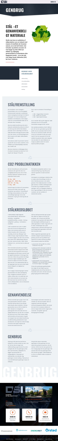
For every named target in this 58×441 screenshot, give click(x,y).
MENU (52, 2)
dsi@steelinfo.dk (12, 405)
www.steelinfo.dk (48, 439)
